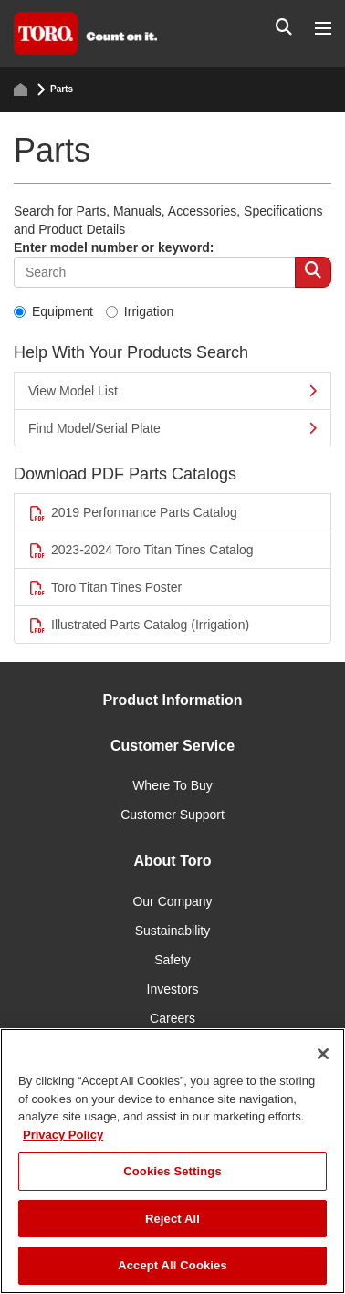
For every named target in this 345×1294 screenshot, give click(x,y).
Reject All (172, 1219)
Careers (172, 1018)
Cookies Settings (172, 1171)
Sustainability (173, 930)
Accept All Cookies (172, 1265)
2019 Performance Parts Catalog (132, 513)
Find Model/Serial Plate (172, 428)
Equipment (53, 311)
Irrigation (139, 311)
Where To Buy (172, 785)
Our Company (172, 901)
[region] (172, 1161)
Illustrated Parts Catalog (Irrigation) (138, 625)
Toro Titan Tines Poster (105, 587)
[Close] (323, 1054)
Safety (172, 959)
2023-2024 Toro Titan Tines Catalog (141, 550)
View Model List (172, 391)
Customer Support (172, 814)
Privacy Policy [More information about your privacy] (63, 1134)
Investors (173, 989)
